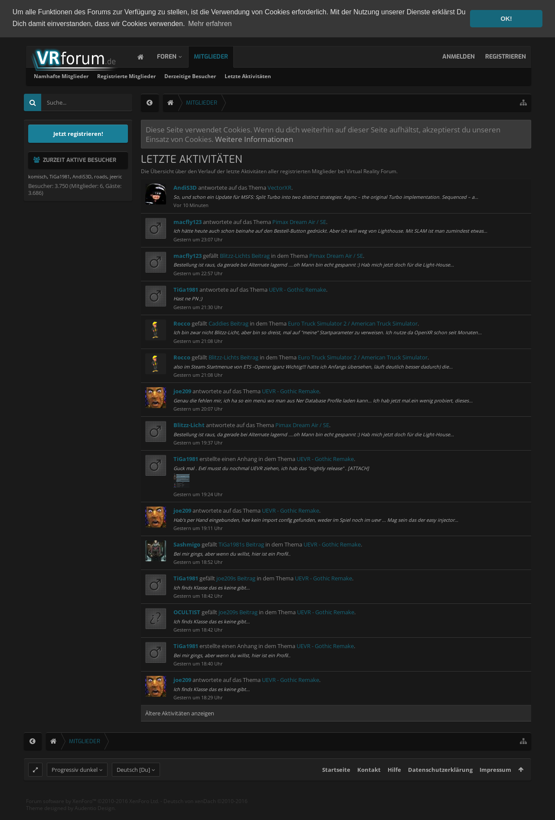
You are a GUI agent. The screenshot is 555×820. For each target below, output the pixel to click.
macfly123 (187, 221)
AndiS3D (185, 187)
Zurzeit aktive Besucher (79, 159)
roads (100, 175)
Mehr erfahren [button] (210, 23)
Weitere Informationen (254, 138)
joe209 (182, 390)
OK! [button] (506, 18)
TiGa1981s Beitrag (241, 543)
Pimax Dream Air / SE (299, 221)
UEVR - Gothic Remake (297, 289)
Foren (175, 56)
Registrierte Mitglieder (241, 75)
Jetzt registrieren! (78, 133)
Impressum (495, 786)
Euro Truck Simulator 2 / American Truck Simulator (353, 322)
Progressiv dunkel (75, 786)
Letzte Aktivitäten (363, 75)
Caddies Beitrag (228, 322)
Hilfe (394, 786)
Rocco (181, 322)
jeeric (116, 175)
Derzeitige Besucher (305, 75)
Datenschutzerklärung (440, 786)
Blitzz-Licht (189, 424)
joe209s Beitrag (235, 577)
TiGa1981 (185, 289)
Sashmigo (186, 543)
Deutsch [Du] (133, 786)
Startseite (336, 786)
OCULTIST (186, 611)
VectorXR (279, 187)
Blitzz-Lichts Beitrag (245, 255)
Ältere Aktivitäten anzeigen (179, 713)
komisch (37, 175)
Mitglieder (219, 56)
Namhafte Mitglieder (176, 75)
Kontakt (369, 786)
